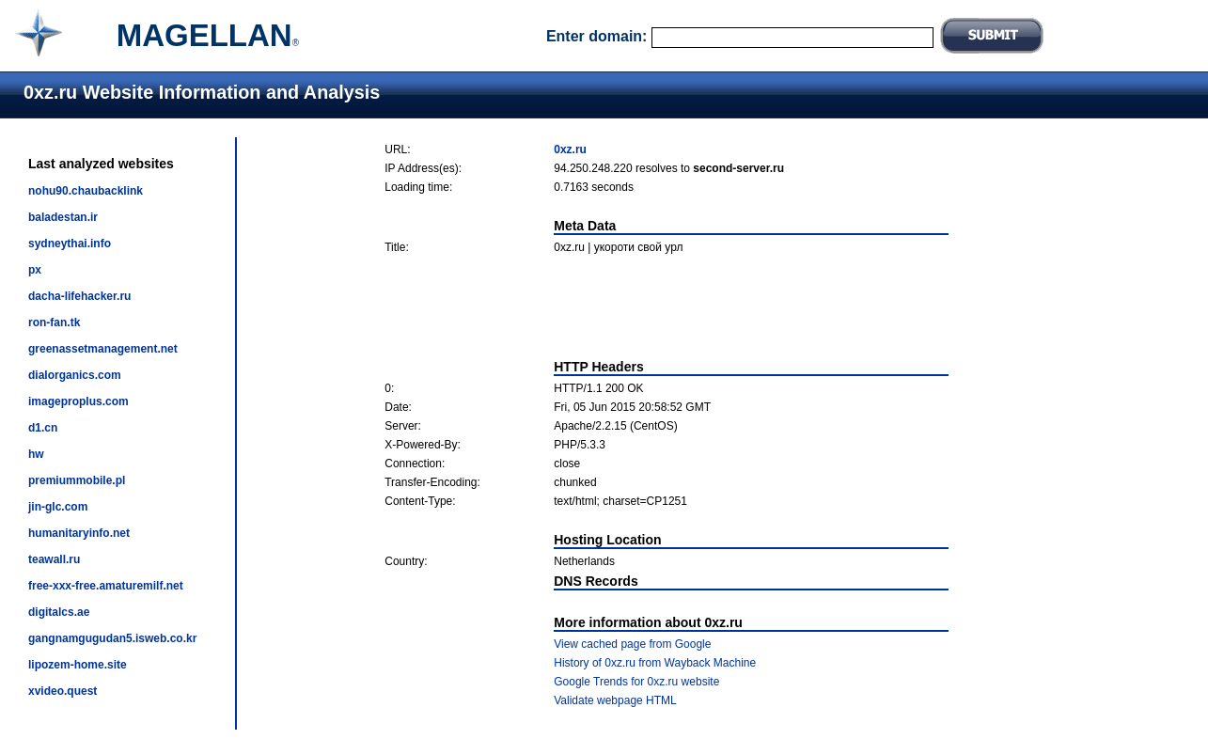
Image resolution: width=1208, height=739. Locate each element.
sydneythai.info (69, 243)
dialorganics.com (74, 375)
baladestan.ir (63, 217)
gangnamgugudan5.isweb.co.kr (112, 638)
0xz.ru (570, 149)
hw (36, 454)
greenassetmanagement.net (103, 348)
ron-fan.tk (54, 322)
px (34, 269)
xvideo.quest (62, 691)
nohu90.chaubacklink (85, 190)
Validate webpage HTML (615, 700)
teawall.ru (54, 559)
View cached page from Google (632, 644)
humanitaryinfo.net (79, 533)
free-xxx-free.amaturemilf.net (105, 585)
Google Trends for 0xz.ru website (636, 681)
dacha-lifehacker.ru (79, 296)
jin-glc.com (57, 506)
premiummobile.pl (76, 480)
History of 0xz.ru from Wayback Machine (655, 662)
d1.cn (42, 427)
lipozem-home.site (77, 664)
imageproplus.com (78, 401)
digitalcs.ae (58, 612)
